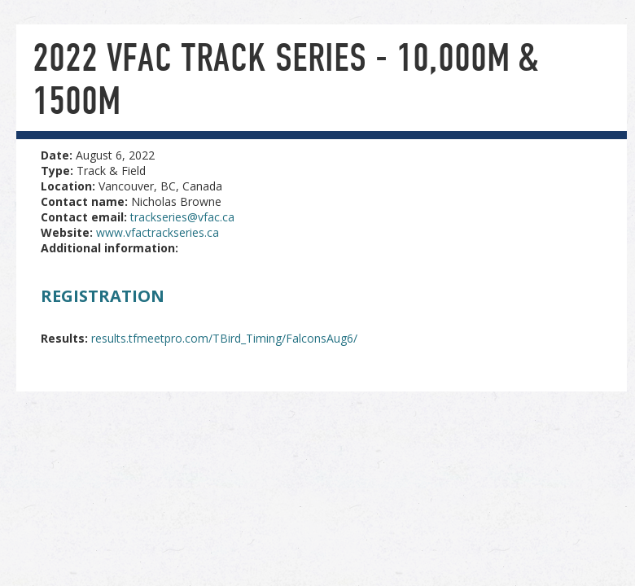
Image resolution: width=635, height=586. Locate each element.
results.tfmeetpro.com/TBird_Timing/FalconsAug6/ (224, 338)
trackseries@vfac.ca (182, 217)
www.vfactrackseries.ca (157, 232)
